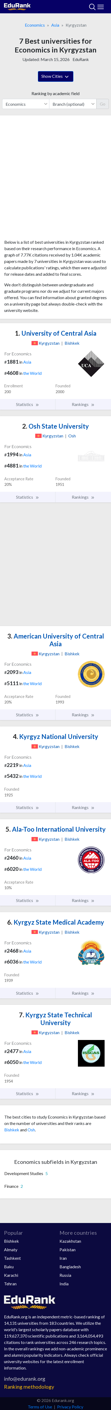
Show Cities (55, 77)
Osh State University (55, 426)
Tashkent (12, 1258)
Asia (55, 24)
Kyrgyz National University (55, 736)
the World (32, 373)
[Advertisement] (55, 179)
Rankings (83, 404)
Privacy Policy (70, 1406)
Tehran (10, 1283)
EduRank (81, 59)
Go (102, 103)
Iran (63, 1258)
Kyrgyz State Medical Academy (55, 922)
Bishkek (11, 1129)
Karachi (11, 1275)
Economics (35, 24)
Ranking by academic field (55, 93)
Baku (9, 1266)
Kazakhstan (70, 1241)
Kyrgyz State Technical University (55, 1018)
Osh (31, 1129)
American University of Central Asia (55, 640)
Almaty (10, 1249)
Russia (65, 1275)
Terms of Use (40, 1406)
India (64, 1283)
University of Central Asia (55, 333)
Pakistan (68, 1249)
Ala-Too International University (56, 829)
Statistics (27, 404)
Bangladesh (70, 1266)
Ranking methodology (29, 1387)
